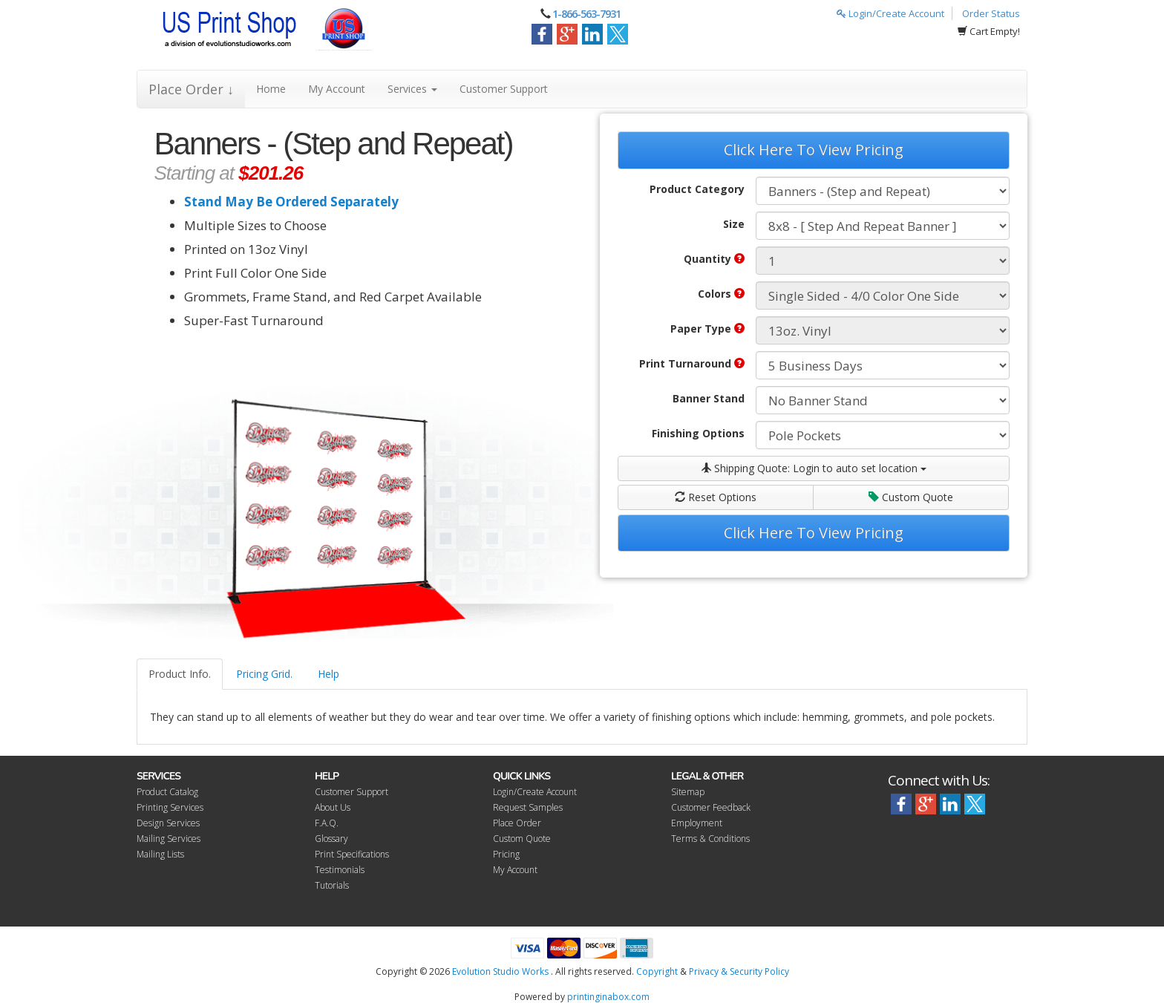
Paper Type (707, 328)
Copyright (657, 971)
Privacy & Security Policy (739, 971)
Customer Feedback (711, 807)
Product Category (697, 189)
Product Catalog (167, 791)
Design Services (168, 823)
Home (271, 89)
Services (412, 89)
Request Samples (528, 807)
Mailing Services (168, 838)
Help (328, 674)
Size (734, 224)
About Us (332, 807)
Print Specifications (352, 854)
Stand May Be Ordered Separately (291, 201)
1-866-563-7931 (586, 14)
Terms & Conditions (710, 838)
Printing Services (170, 807)
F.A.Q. (327, 823)
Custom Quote (911, 497)
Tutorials (332, 885)
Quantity (714, 259)
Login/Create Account (890, 13)
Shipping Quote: (813, 468)
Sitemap (687, 791)
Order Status (991, 13)
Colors (721, 294)
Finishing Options (698, 433)
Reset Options (715, 497)
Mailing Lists (160, 854)
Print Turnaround (692, 363)
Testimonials (339, 869)
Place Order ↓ (191, 89)
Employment (696, 823)
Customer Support (504, 89)
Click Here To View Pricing (813, 150)
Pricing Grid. (264, 674)
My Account (336, 89)
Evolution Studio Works (500, 971)
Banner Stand (709, 398)
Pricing (506, 854)
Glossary (331, 838)
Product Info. (179, 674)
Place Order (517, 823)
